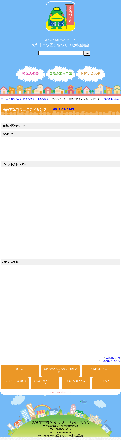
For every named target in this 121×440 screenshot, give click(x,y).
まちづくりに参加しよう (15, 383)
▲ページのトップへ (60, 392)
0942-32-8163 (111, 99)
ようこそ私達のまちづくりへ (60, 40)
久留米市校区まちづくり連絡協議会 (60, 45)
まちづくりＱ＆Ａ (75, 381)
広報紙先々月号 (111, 361)
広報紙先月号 (113, 357)
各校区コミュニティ (101, 369)
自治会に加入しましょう (45, 383)
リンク (106, 381)
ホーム (4, 99)
